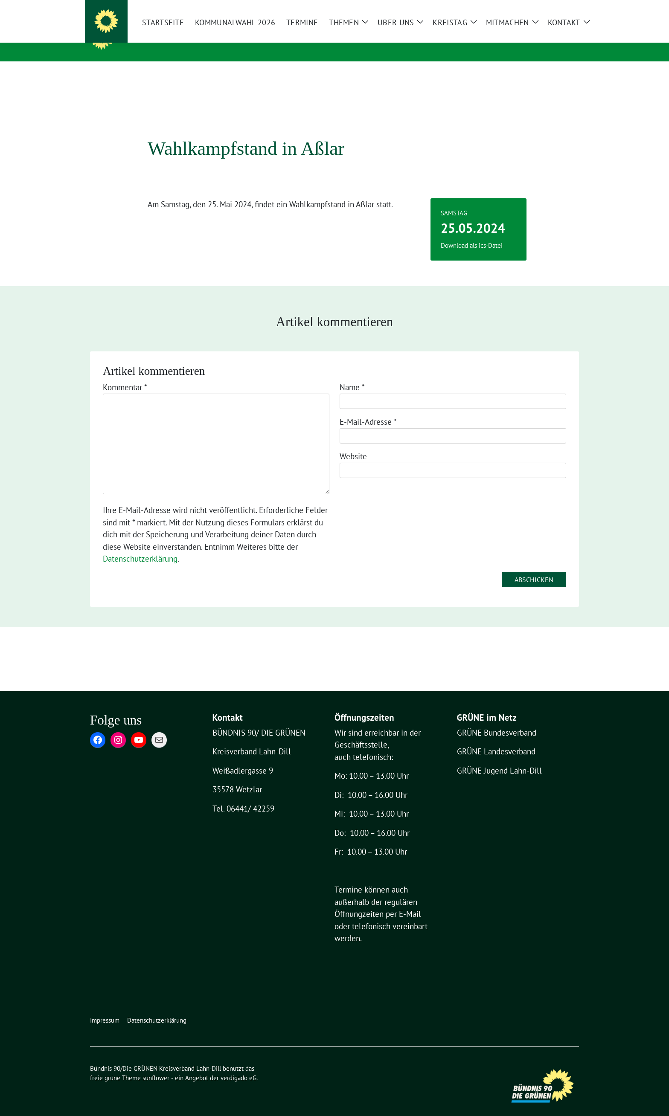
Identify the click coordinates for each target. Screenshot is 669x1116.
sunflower (156, 1065)
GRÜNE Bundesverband (496, 719)
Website (353, 443)
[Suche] (555, 7)
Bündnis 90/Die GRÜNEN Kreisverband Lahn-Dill (266, 37)
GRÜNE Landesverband (496, 738)
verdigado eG (238, 1065)
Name (352, 374)
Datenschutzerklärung (140, 545)
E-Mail (410, 901)
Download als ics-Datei (472, 232)
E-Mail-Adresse (368, 408)
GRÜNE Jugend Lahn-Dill (499, 757)
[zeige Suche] (565, 7)
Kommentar (125, 374)
